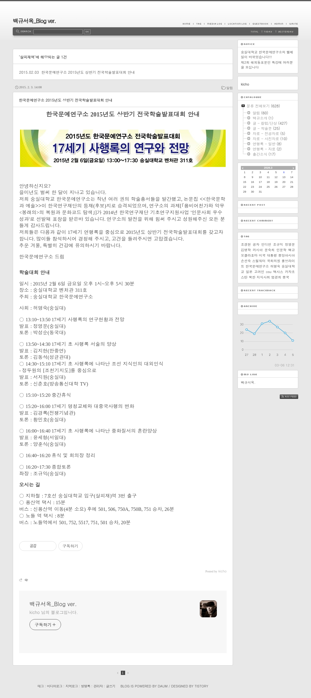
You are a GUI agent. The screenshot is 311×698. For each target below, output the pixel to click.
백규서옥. (248, 382)
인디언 (266, 244)
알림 (229, 88)
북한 (252, 277)
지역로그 (72, 686)
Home (188, 23)
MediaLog (214, 23)
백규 (291, 250)
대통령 (272, 255)
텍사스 (278, 271)
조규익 (278, 244)
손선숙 (246, 260)
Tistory (201, 686)
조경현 (246, 244)
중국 (285, 277)
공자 (256, 244)
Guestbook (260, 23)
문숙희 (270, 250)
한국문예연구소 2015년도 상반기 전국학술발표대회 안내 (88, 72)
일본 (249, 271)
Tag (198, 23)
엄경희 (276, 277)
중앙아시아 (286, 255)
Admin (278, 23)
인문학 (281, 250)
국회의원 (273, 260)
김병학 (246, 250)
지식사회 (263, 277)
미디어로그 (54, 686)
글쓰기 (110, 686)
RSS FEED (293, 396)
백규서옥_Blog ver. (34, 21)
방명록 (85, 686)
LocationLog (237, 23)
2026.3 (268, 167)
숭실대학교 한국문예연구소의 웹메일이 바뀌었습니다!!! (267, 54)
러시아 (258, 250)
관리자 (98, 686)
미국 (262, 255)
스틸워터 (258, 260)
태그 (40, 686)
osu (269, 271)
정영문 (290, 244)
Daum (163, 686)
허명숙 (275, 266)
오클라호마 (249, 255)
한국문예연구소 (257, 266)
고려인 (259, 271)
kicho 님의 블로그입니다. (53, 612)
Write (292, 23)
